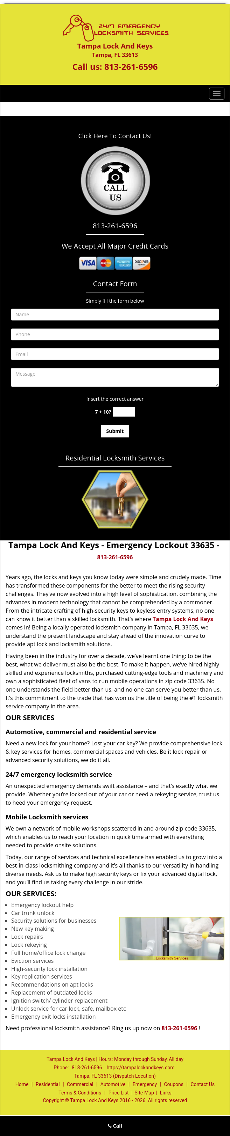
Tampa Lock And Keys (183, 619)
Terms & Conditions (79, 1093)
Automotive (113, 1084)
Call (115, 1125)
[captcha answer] (124, 412)
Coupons (173, 1084)
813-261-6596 (131, 66)
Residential (48, 1084)
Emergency (145, 1084)
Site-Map (144, 1093)
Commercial (80, 1084)
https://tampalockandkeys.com (141, 1067)
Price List (119, 1093)
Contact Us (202, 1084)
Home (22, 1084)
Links (166, 1093)
